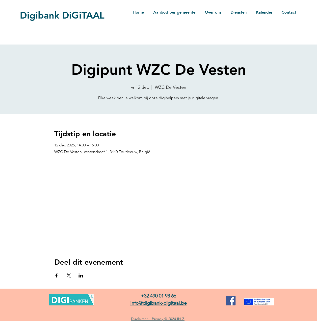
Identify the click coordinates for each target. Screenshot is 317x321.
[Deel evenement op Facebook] (56, 275)
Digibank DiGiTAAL (62, 15)
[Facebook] (231, 300)
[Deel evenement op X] (68, 275)
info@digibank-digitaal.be (158, 303)
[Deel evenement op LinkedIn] (81, 275)
